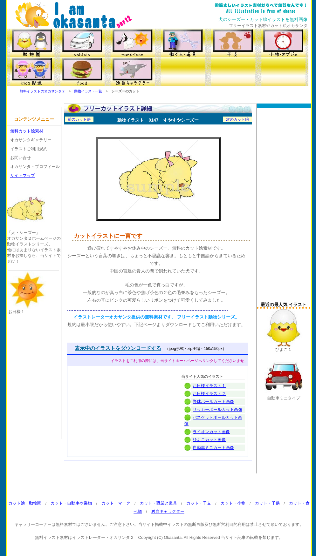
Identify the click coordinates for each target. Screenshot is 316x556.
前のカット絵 (79, 119)
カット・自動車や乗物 (71, 503)
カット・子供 (267, 503)
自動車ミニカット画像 (213, 447)
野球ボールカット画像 (213, 401)
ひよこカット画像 (209, 439)
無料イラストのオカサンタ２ (42, 91)
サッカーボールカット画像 (217, 409)
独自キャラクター (167, 511)
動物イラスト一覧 (88, 91)
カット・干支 (198, 503)
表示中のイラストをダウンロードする (118, 348)
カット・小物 (233, 503)
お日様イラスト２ (209, 393)
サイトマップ (22, 175)
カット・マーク (115, 503)
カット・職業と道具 (158, 503)
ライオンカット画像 (211, 431)
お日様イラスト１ (209, 385)
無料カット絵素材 (26, 131)
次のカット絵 (237, 119)
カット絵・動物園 (24, 503)
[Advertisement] (283, 206)
